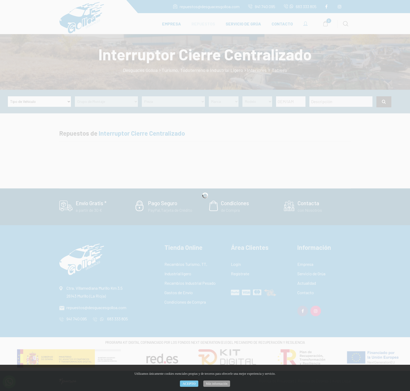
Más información (216, 383)
